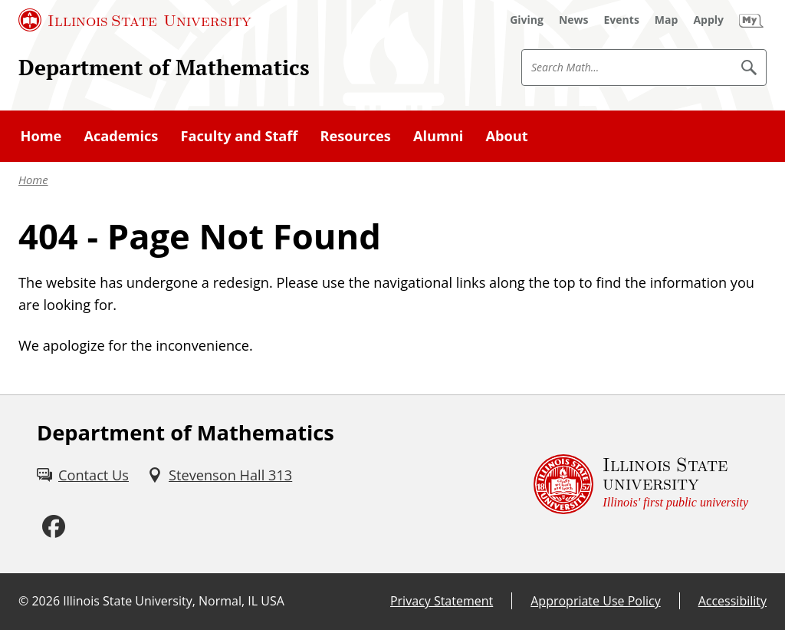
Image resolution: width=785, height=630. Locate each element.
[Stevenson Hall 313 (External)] (219, 475)
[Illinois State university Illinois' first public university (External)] (641, 484)
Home (33, 179)
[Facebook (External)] (54, 527)
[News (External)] (574, 20)
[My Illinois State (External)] (751, 20)
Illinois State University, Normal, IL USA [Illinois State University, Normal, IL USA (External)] (173, 600)
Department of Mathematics (164, 66)
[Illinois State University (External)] (134, 20)
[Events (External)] (621, 20)
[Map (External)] (667, 20)
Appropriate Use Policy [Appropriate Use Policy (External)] (595, 600)
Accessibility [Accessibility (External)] (732, 600)
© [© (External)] (23, 600)
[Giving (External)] (527, 20)
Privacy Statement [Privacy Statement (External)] (441, 600)
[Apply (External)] (708, 20)
